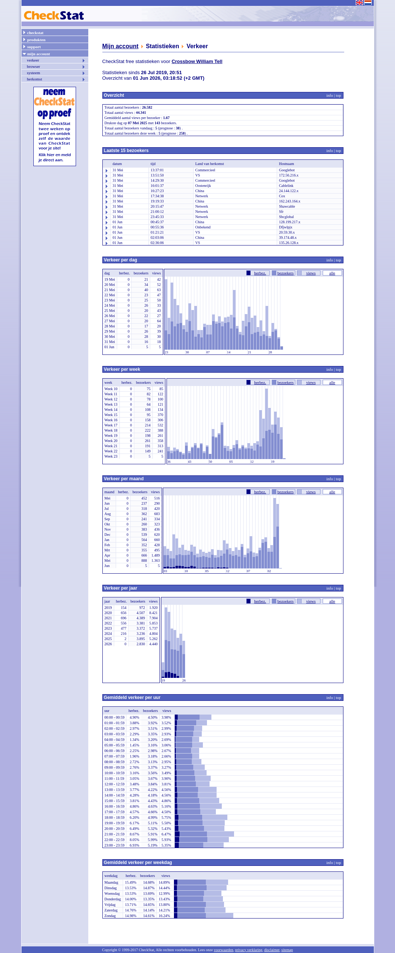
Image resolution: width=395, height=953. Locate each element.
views (311, 273)
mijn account (36, 53)
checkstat (33, 32)
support (31, 46)
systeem (56, 72)
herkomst (56, 79)
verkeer (56, 60)
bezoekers (285, 273)
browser (56, 66)
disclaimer (271, 950)
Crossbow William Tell (197, 61)
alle (332, 273)
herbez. (260, 273)
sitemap (287, 950)
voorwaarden (223, 950)
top (338, 95)
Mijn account (120, 46)
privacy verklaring (249, 950)
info (329, 95)
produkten (34, 39)
